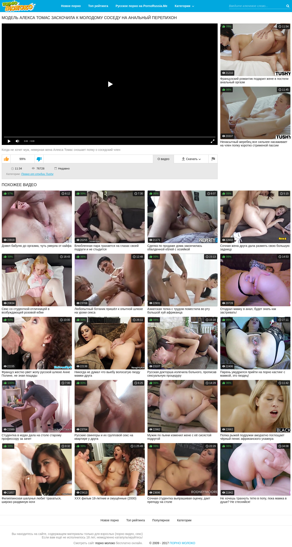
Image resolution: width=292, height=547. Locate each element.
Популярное (161, 520)
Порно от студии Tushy (37, 174)
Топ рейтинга (98, 6)
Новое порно (71, 6)
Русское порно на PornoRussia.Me (141, 6)
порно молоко (105, 543)
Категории (182, 6)
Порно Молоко (182, 543)
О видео (163, 159)
